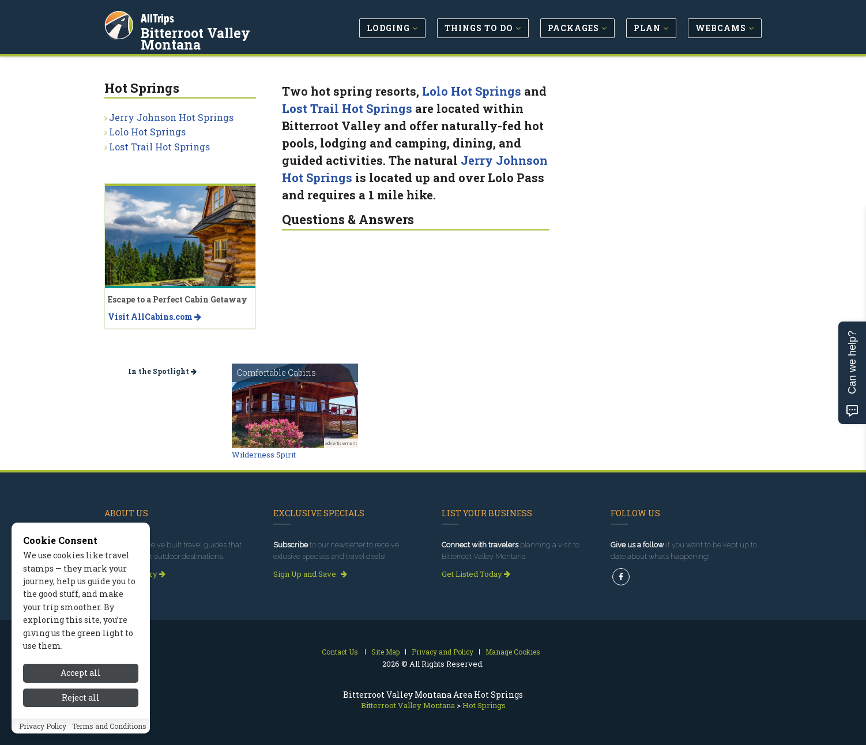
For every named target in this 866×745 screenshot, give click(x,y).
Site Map (385, 651)
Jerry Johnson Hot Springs (171, 117)
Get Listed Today (476, 574)
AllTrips (159, 16)
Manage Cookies (512, 651)
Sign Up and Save (310, 574)
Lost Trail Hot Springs (347, 108)
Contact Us (340, 651)
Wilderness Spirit (264, 454)
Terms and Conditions (109, 731)
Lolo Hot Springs (471, 91)
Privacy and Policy (442, 651)
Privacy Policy (42, 731)
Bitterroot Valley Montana (228, 31)
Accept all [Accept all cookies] (81, 678)
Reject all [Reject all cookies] (81, 702)
